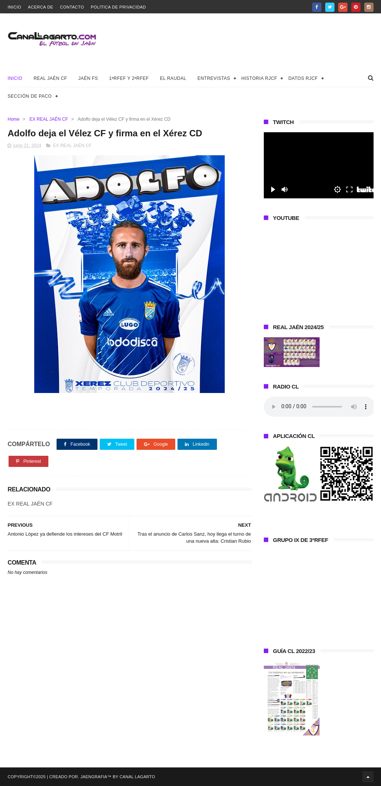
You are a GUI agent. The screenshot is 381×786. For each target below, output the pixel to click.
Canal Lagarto (137, 776)
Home (13, 119)
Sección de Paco (29, 96)
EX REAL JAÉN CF (48, 119)
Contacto (72, 7)
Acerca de (40, 7)
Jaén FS (88, 78)
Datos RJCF (303, 78)
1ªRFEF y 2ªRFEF (129, 78)
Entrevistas (214, 78)
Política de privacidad (118, 7)
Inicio (14, 7)
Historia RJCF (259, 78)
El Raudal (173, 78)
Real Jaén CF (50, 78)
